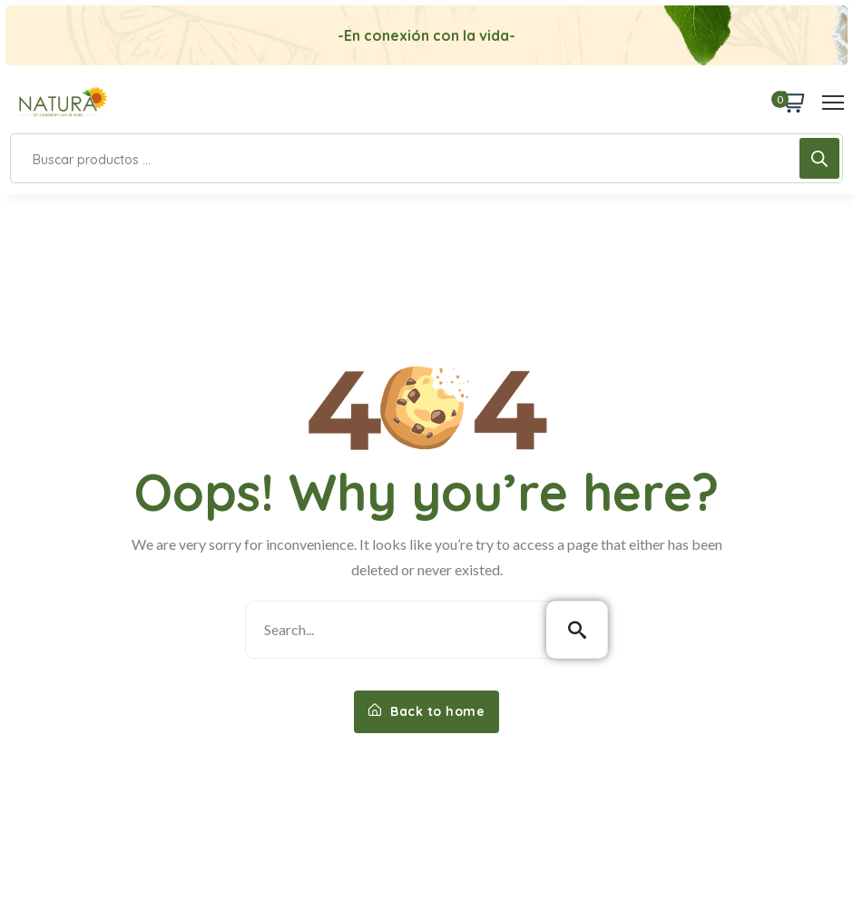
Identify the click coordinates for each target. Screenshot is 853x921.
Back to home (426, 711)
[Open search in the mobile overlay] (426, 158)
